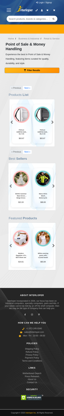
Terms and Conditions (32, 361)
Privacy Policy (32, 355)
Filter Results (32, 70)
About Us (32, 379)
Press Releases (32, 376)
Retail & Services (52, 38)
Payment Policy (32, 358)
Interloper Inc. (30, 413)
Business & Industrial (29, 38)
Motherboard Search (32, 373)
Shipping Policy (32, 349)
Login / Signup (44, 2)
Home (11, 38)
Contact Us (32, 382)
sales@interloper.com (34, 332)
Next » (27, 88)
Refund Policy (32, 352)
